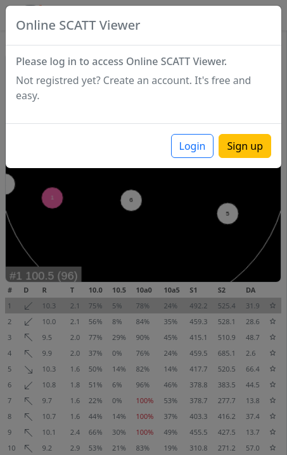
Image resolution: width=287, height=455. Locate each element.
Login (192, 146)
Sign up (245, 146)
